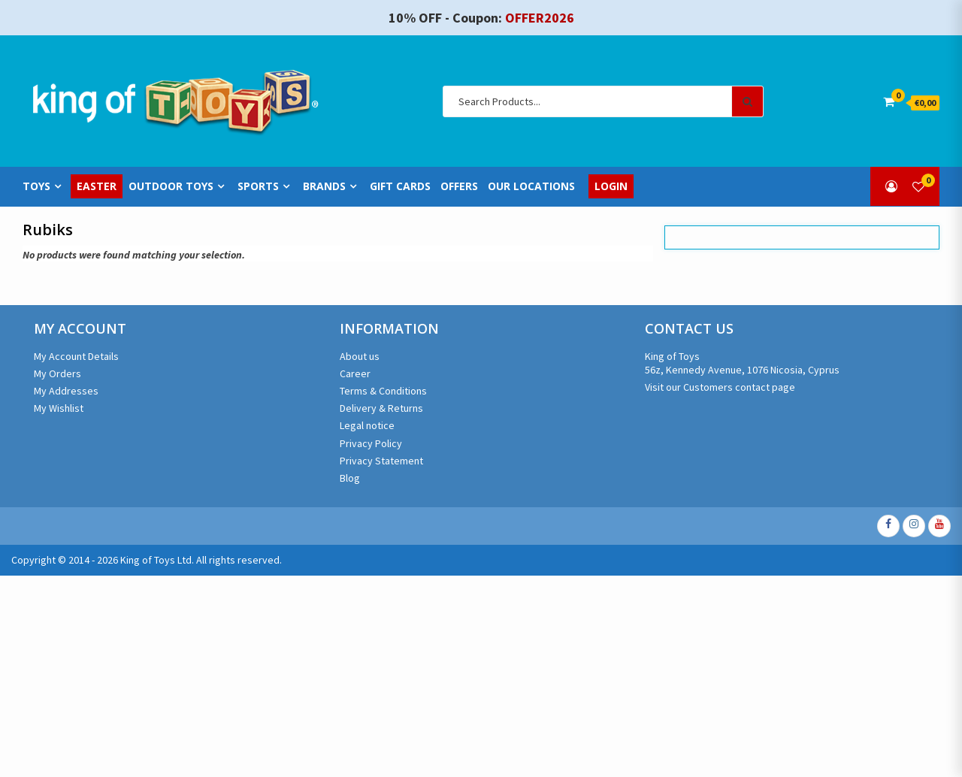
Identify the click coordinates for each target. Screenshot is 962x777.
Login (611, 186)
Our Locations (531, 186)
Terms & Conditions (383, 391)
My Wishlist (58, 408)
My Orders (57, 373)
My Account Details (76, 356)
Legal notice (367, 425)
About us (360, 356)
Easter (96, 186)
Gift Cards (400, 186)
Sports (258, 186)
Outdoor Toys (171, 186)
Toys (36, 186)
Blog (350, 478)
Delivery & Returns (381, 408)
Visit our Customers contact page (720, 387)
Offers (459, 186)
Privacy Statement (381, 460)
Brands (324, 186)
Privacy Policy (371, 443)
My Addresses (66, 391)
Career (355, 373)
